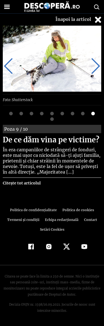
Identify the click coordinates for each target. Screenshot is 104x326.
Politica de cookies (77, 210)
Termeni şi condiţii (23, 219)
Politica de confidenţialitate (34, 210)
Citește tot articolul (21, 182)
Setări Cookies (52, 229)
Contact (89, 219)
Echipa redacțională (61, 219)
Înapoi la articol (79, 19)
